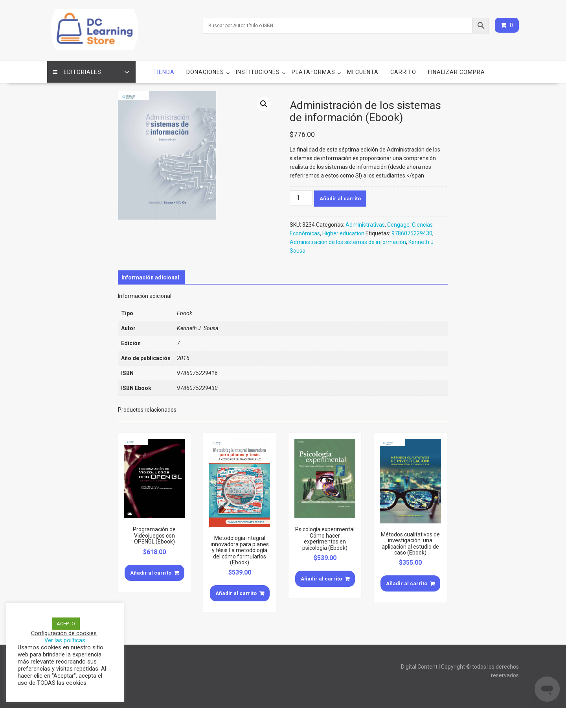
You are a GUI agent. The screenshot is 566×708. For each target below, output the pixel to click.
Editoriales (77, 71)
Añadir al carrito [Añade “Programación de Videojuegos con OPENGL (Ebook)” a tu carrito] (150, 572)
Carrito (403, 71)
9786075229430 (411, 232)
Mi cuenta (363, 71)
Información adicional (150, 277)
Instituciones (258, 71)
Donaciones (205, 71)
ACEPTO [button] (66, 624)
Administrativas (365, 224)
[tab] (150, 277)
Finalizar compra (456, 71)
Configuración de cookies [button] (64, 633)
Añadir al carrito (340, 198)
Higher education (343, 232)
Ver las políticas (64, 640)
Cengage (398, 224)
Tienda (164, 71)
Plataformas (313, 71)
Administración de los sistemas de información (348, 241)
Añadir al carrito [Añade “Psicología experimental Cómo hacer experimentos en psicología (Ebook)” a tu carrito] (321, 578)
